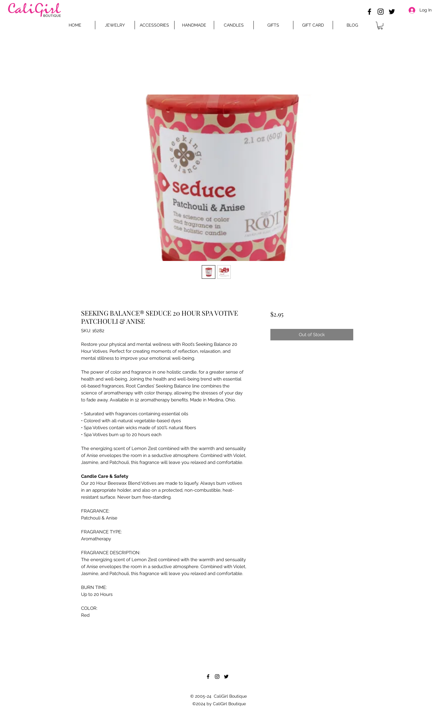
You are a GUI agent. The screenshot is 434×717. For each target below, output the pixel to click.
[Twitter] (392, 12)
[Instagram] (381, 12)
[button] (380, 25)
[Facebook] (369, 12)
